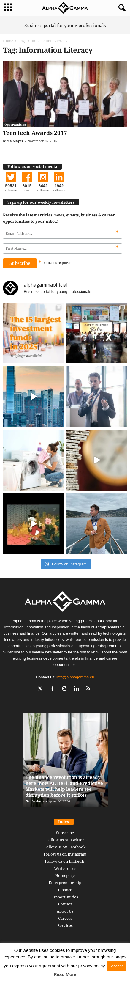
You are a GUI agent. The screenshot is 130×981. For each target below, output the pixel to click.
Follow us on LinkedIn (65, 861)
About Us (65, 911)
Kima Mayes (13, 141)
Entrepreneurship (65, 882)
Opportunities (15, 124)
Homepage (65, 875)
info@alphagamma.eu (75, 677)
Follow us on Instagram (65, 854)
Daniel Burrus (36, 801)
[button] (120, 8)
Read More (65, 974)
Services (65, 925)
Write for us (65, 868)
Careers (65, 918)
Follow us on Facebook (65, 847)
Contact (65, 904)
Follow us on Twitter (65, 839)
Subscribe (65, 832)
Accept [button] (117, 966)
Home (8, 40)
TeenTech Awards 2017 (35, 133)
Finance (65, 889)
